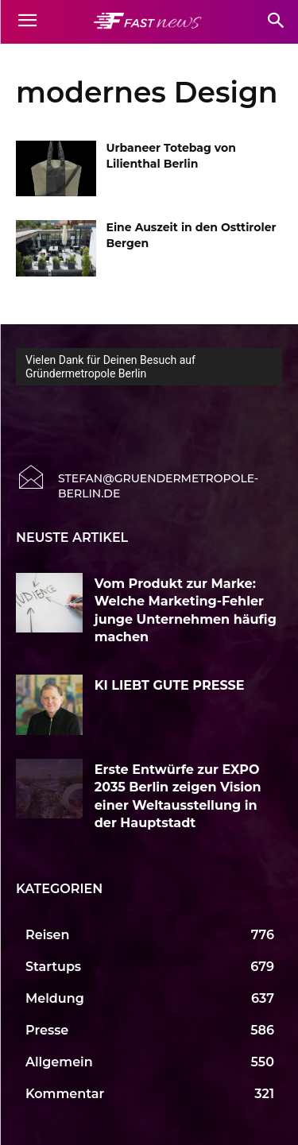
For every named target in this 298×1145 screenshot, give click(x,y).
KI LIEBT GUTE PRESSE (171, 685)
